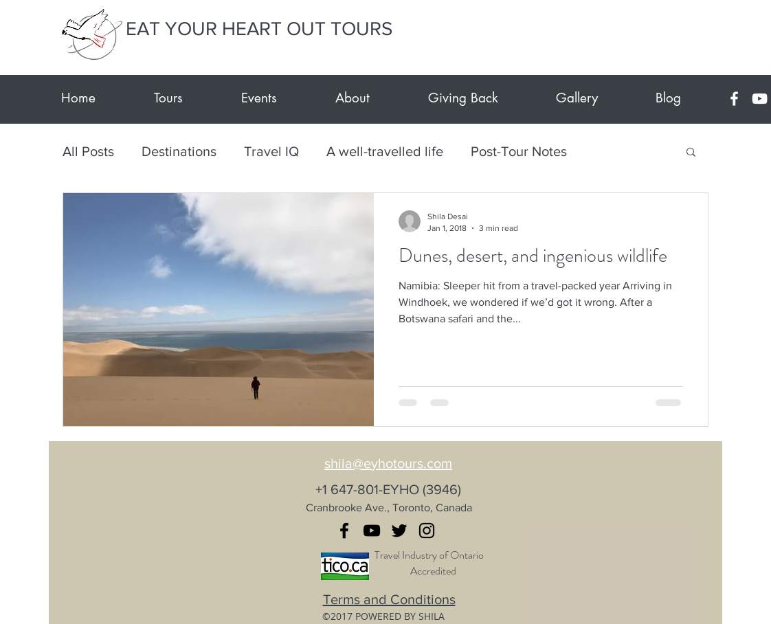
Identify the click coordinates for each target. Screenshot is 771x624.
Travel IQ (271, 151)
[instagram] (426, 530)
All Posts (88, 151)
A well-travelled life (384, 151)
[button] (690, 153)
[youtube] (759, 98)
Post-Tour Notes (519, 151)
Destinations (179, 151)
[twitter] (399, 530)
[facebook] (734, 98)
